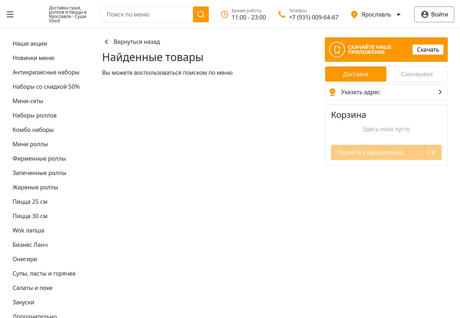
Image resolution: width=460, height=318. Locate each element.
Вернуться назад (131, 41)
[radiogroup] (386, 74)
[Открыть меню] (10, 14)
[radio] (355, 74)
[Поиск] (201, 14)
